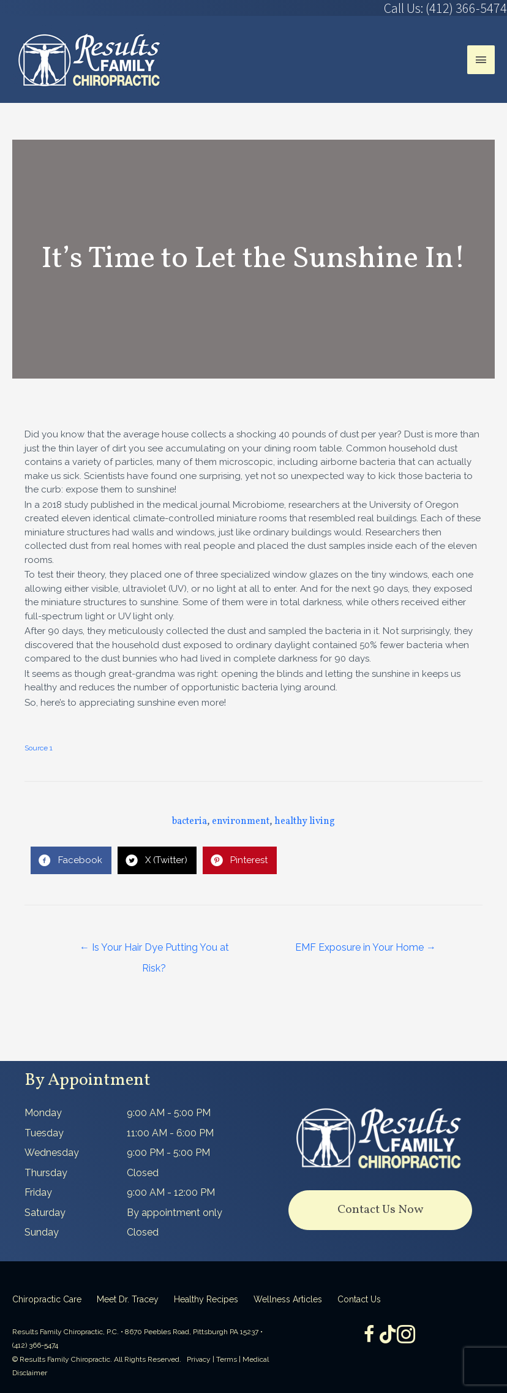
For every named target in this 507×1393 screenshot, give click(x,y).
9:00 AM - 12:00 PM (171, 1192)
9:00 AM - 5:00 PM (169, 1113)
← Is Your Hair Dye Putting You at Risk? (154, 951)
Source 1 (38, 748)
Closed (143, 1173)
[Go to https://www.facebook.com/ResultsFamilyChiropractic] (369, 1335)
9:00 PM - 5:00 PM (168, 1152)
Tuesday (44, 1133)
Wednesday (51, 1152)
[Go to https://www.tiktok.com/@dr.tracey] (387, 1335)
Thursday (45, 1173)
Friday (38, 1192)
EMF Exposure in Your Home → (365, 947)
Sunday (41, 1232)
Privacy (199, 1359)
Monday (43, 1113)
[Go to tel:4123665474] (380, 8)
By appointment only (174, 1212)
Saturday (45, 1212)
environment (240, 821)
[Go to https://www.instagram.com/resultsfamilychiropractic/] (406, 1335)
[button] (380, 1210)
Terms (226, 1359)
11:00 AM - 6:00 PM (170, 1133)
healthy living (304, 821)
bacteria (189, 821)
